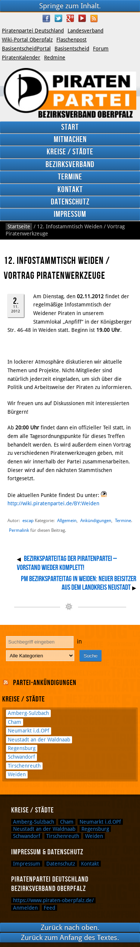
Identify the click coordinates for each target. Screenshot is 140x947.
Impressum (70, 214)
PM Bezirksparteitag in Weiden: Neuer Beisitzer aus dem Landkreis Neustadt (78, 583)
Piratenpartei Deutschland (33, 31)
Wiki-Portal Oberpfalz (27, 40)
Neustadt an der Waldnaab (39, 740)
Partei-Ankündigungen (45, 682)
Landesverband (85, 31)
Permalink (19, 530)
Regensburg (21, 748)
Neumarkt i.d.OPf (28, 731)
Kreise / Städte (70, 152)
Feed (49, 908)
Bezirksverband (70, 164)
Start (70, 127)
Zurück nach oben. (70, 927)
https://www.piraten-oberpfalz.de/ (53, 900)
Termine (70, 177)
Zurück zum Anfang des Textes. (70, 937)
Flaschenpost (71, 40)
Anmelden (25, 908)
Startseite (18, 226)
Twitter (58, 18)
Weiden (17, 774)
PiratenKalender (21, 58)
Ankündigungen (95, 520)
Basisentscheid (72, 49)
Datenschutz (70, 202)
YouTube (82, 18)
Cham (14, 722)
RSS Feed (94, 18)
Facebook (46, 18)
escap (28, 520)
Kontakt (70, 189)
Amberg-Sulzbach (28, 713)
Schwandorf (21, 757)
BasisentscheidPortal (26, 49)
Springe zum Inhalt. (70, 6)
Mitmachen (70, 139)
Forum (101, 49)
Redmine (54, 58)
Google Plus (70, 18)
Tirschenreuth (24, 766)
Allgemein (67, 520)
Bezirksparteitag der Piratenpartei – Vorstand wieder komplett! (67, 563)
